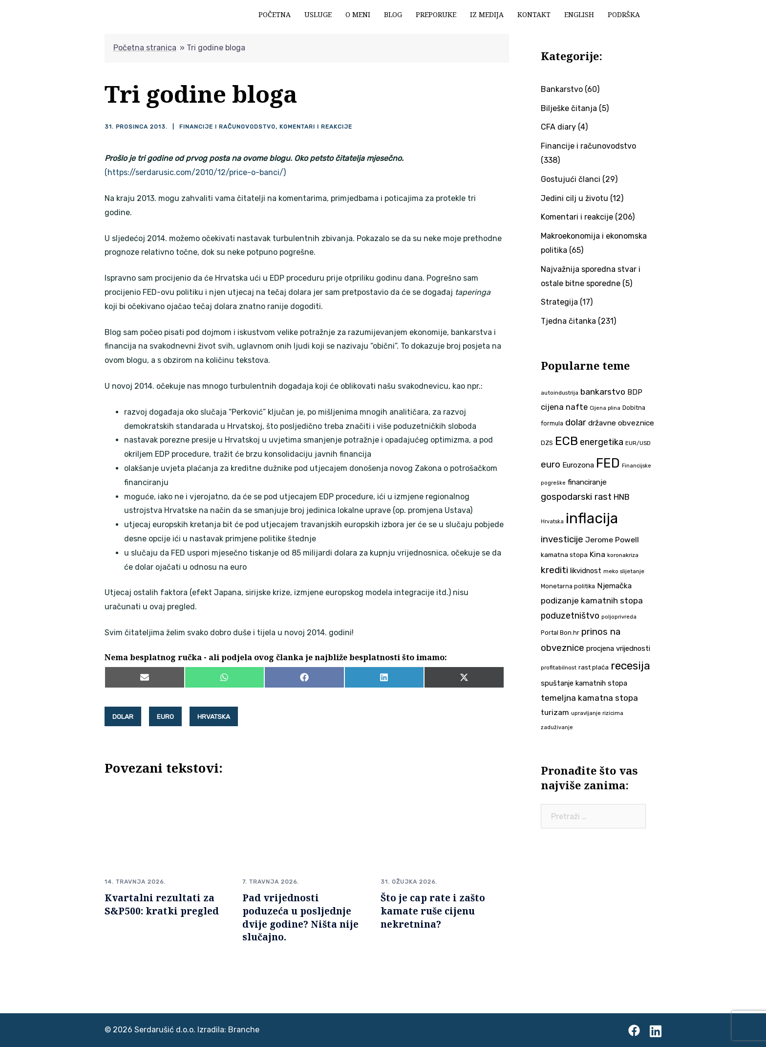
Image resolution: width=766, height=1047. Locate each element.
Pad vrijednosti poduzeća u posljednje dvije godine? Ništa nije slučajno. (300, 917)
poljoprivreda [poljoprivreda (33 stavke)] (619, 617)
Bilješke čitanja (569, 108)
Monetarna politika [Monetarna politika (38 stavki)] (568, 586)
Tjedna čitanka (568, 321)
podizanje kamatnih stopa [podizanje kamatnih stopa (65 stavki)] (592, 600)
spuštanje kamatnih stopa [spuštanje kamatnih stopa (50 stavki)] (584, 683)
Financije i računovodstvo (227, 126)
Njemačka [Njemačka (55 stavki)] (614, 585)
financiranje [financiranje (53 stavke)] (587, 482)
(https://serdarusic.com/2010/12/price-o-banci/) (195, 172)
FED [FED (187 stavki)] (608, 463)
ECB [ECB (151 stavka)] (566, 441)
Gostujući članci (570, 179)
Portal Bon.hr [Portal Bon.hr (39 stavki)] (560, 632)
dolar (122, 716)
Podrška (624, 14)
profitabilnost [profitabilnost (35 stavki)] (558, 667)
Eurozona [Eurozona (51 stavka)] (578, 465)
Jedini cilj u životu (574, 198)
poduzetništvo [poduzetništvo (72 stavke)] (570, 615)
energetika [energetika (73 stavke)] (601, 442)
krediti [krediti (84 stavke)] (554, 570)
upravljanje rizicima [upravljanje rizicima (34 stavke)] (597, 713)
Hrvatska (213, 716)
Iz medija (487, 14)
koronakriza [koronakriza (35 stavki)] (622, 555)
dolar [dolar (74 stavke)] (575, 422)
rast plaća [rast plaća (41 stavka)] (593, 667)
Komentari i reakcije (315, 126)
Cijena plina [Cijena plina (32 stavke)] (605, 408)
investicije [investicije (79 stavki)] (562, 539)
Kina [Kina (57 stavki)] (597, 554)
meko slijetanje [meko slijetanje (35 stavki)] (623, 571)
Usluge (318, 14)
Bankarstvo (562, 89)
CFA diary (558, 127)
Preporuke (436, 14)
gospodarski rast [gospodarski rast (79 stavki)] (576, 496)
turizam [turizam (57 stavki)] (555, 712)
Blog (393, 14)
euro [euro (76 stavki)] (550, 464)
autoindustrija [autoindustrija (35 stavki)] (559, 392)
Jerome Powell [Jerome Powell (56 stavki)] (612, 539)
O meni (357, 14)
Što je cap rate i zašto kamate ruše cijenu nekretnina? (433, 911)
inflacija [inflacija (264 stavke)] (592, 518)
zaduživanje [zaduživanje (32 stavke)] (557, 727)
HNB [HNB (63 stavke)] (622, 497)
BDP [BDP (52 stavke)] (634, 392)
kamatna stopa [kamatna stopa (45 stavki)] (564, 554)
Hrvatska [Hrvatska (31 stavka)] (552, 521)
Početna (274, 14)
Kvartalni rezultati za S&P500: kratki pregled (162, 904)
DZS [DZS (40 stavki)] (547, 442)
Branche (243, 1029)
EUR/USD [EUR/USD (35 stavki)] (638, 443)
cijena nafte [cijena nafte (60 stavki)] (564, 407)
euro (165, 716)
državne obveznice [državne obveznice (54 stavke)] (621, 423)
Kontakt (534, 14)
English (579, 14)
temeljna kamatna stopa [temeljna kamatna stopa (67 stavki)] (589, 698)
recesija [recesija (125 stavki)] (630, 665)
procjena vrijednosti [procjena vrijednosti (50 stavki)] (618, 648)
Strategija (559, 302)
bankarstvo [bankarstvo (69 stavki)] (602, 392)
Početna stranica (144, 47)
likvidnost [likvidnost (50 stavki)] (585, 570)
